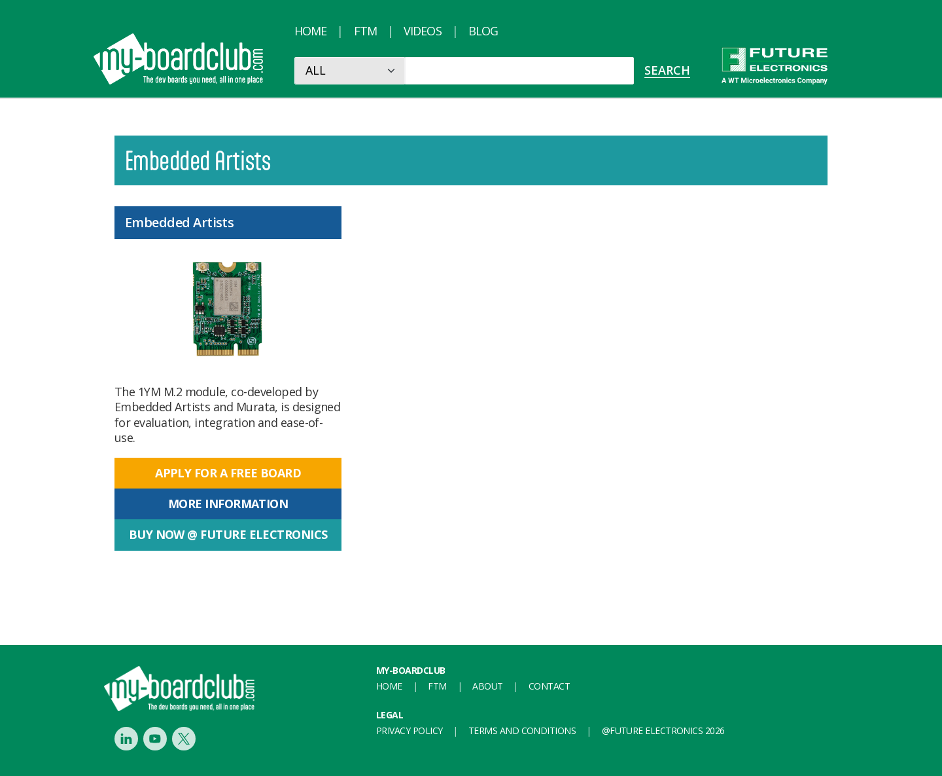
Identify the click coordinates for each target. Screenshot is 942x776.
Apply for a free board (228, 473)
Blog (483, 31)
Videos (423, 31)
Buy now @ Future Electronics (228, 534)
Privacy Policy (409, 730)
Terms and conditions (522, 730)
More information (228, 503)
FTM (365, 31)
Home (310, 31)
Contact (549, 686)
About (487, 686)
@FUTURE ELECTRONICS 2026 (663, 730)
